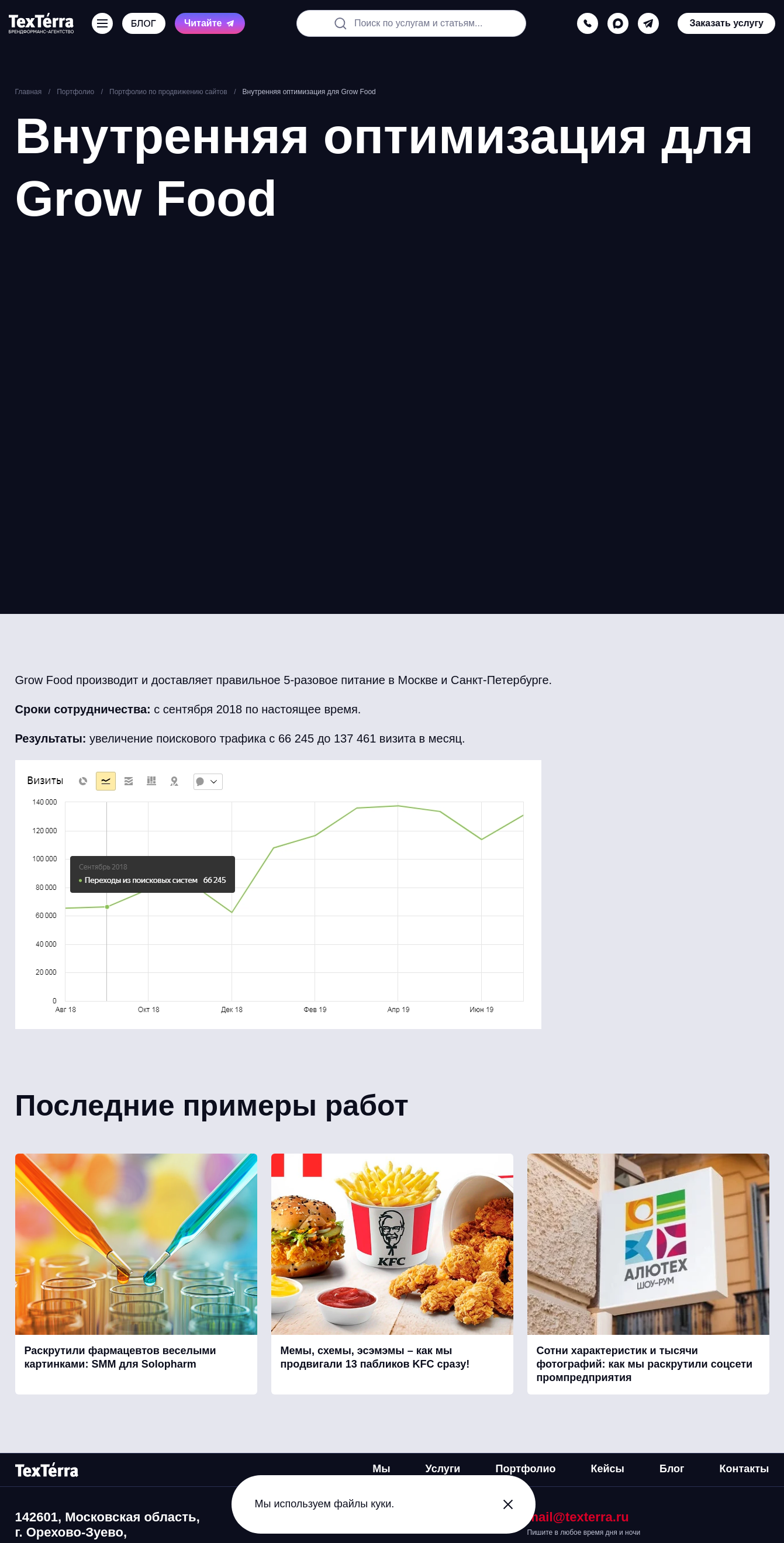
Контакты (744, 1469)
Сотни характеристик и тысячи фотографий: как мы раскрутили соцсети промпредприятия (645, 1364)
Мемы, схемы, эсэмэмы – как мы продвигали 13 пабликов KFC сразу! (375, 1357)
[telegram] (648, 23)
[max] (617, 23)
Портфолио (525, 1469)
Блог (672, 1469)
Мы (381, 1469)
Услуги (443, 1469)
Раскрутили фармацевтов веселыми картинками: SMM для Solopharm (120, 1357)
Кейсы (607, 1469)
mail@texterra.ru (578, 1517)
